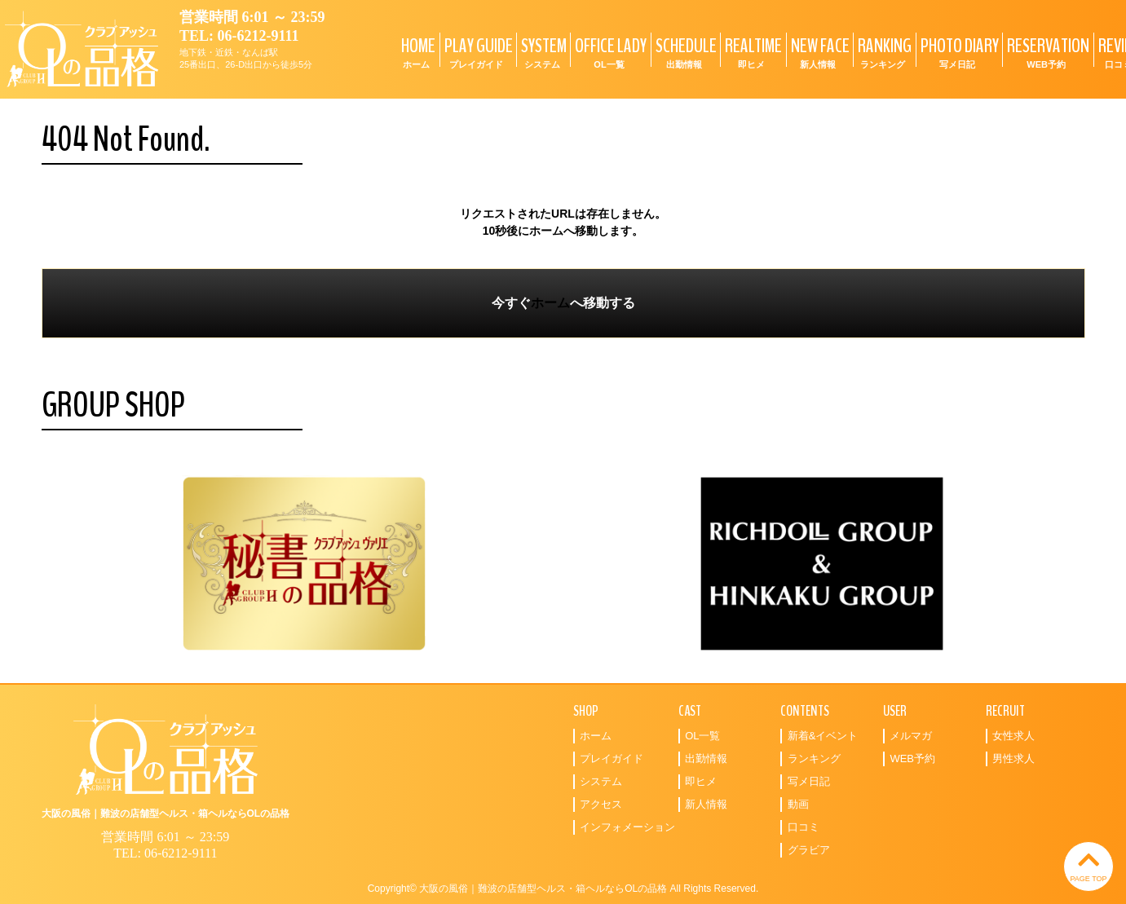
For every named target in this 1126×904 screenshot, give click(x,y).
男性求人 (1013, 758)
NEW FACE (818, 52)
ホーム (550, 303)
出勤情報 (706, 758)
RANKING (883, 52)
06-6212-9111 (258, 36)
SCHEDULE (684, 52)
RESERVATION (1046, 52)
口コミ (803, 827)
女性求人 (1013, 736)
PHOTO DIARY (957, 52)
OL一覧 (702, 736)
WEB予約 (912, 758)
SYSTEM (542, 52)
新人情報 (706, 804)
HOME (416, 52)
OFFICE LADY (609, 52)
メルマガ (911, 736)
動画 (798, 804)
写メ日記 (809, 781)
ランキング (814, 758)
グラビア (809, 850)
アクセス (601, 804)
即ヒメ (701, 781)
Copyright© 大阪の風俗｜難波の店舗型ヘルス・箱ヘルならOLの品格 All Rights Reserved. (563, 888)
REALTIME (751, 52)
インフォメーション (627, 827)
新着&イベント (823, 736)
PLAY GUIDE (476, 52)
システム (601, 781)
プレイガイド (611, 758)
